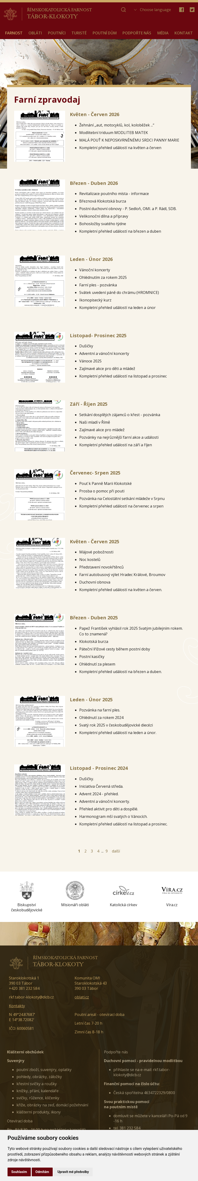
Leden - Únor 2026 (91, 259)
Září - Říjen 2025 (88, 404)
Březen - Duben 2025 (94, 617)
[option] (26, 897)
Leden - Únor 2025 (91, 699)
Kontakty (17, 1005)
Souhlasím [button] (19, 1172)
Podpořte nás (116, 1052)
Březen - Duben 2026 (94, 183)
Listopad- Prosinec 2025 (98, 335)
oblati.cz (82, 997)
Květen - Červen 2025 (94, 541)
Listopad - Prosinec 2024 (99, 768)
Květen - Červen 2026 (94, 114)
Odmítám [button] (42, 1172)
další (116, 851)
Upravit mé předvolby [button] (73, 1172)
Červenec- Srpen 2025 (95, 473)
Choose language (155, 9)
